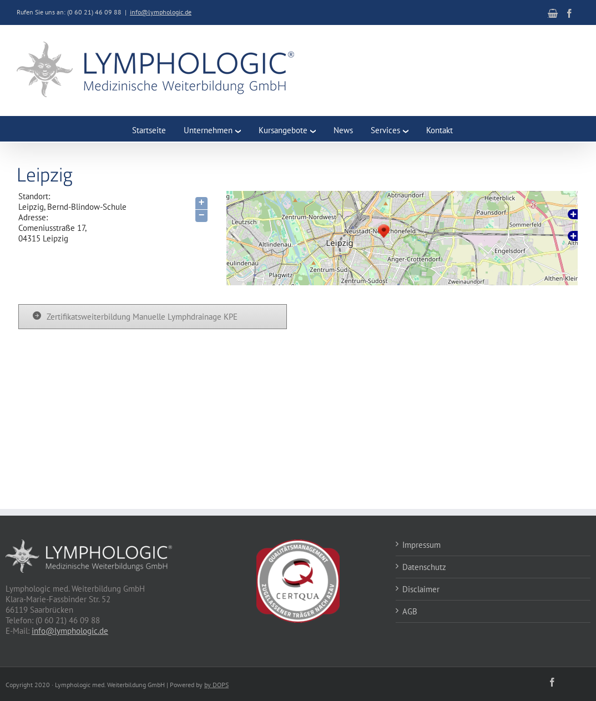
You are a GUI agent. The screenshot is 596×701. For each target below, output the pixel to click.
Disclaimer (421, 589)
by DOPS (216, 684)
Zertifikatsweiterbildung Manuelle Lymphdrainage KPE (142, 316)
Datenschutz (424, 567)
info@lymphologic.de (160, 12)
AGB (409, 611)
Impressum (421, 544)
